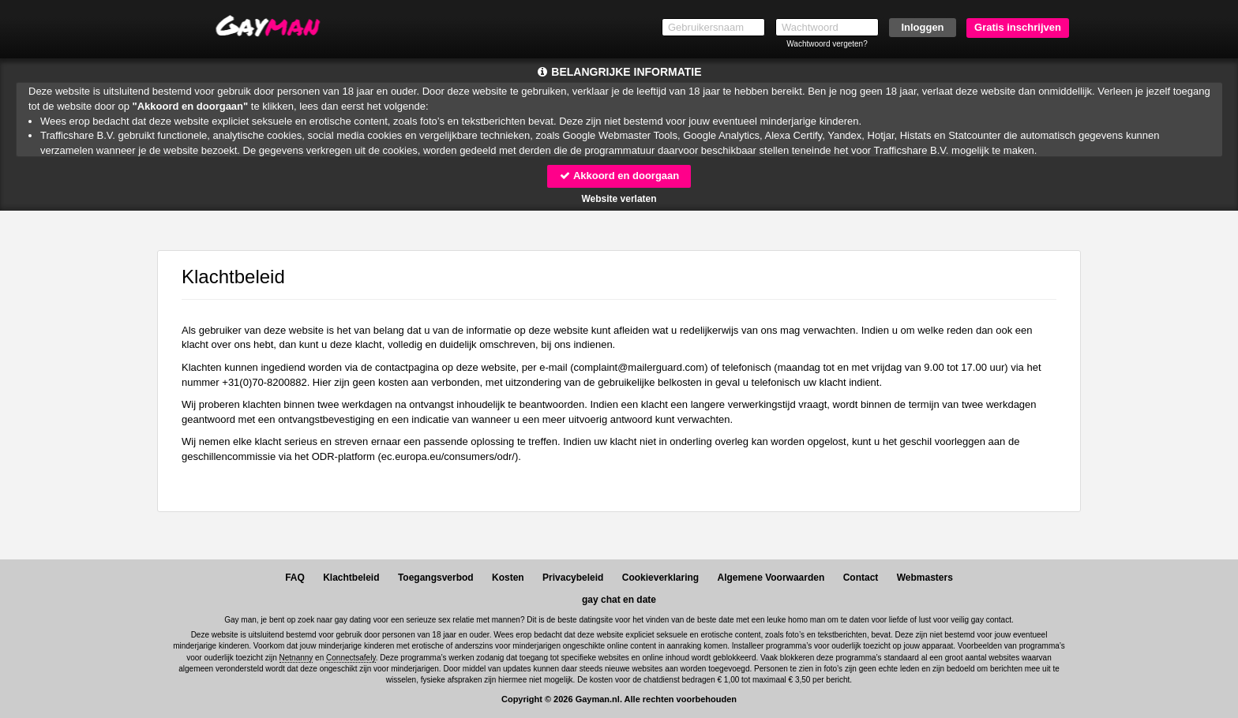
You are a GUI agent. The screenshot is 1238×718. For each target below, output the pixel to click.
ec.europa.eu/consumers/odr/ (448, 456)
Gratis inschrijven (1017, 27)
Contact (861, 577)
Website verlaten (618, 198)
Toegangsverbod (436, 577)
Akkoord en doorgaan (619, 175)
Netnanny (296, 657)
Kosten (508, 577)
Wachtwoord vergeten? (826, 43)
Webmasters (925, 577)
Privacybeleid (572, 577)
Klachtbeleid (351, 577)
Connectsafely (351, 657)
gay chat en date (619, 599)
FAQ (295, 577)
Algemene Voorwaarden (770, 577)
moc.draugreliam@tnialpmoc (639, 367)
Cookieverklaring (660, 577)
